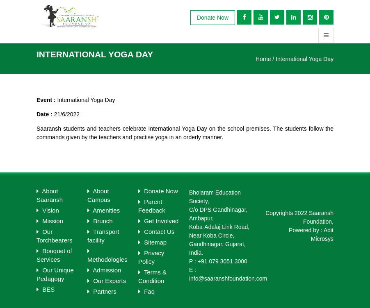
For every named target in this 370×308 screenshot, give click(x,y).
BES (46, 289)
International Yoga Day (304, 59)
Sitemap (152, 242)
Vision (48, 210)
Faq (146, 291)
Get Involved (158, 220)
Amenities (103, 210)
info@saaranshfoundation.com (228, 278)
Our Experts (106, 280)
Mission (50, 220)
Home (263, 59)
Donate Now (212, 17)
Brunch (100, 220)
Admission (104, 270)
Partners (101, 291)
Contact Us (156, 231)
